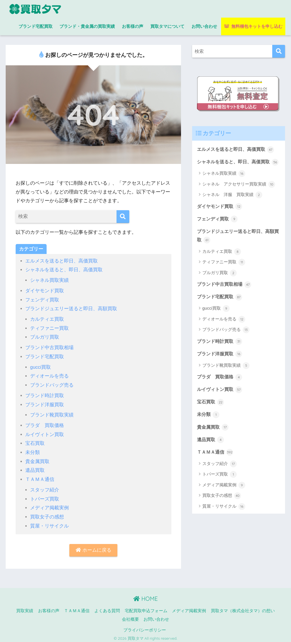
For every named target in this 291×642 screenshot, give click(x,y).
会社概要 (130, 616)
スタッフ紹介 (44, 487)
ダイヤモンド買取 (44, 290)
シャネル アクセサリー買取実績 (238, 193)
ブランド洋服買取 (44, 403)
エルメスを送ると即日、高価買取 (61, 261)
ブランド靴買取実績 (52, 413)
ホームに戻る (93, 547)
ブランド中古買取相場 (49, 346)
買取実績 (24, 608)
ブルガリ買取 (44, 336)
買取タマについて (167, 26)
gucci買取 (40, 366)
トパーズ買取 (44, 496)
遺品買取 (35, 468)
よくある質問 (107, 608)
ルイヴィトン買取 (44, 432)
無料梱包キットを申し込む (253, 26)
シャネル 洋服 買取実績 (232, 204)
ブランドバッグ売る (52, 384)
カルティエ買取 (47, 318)
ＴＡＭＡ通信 (39, 477)
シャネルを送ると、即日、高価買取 (64, 269)
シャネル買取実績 (49, 280)
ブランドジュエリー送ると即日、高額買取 (71, 308)
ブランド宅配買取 (35, 26)
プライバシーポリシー (144, 627)
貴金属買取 (37, 459)
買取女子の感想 (47, 514)
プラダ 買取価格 (44, 423)
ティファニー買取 (49, 327)
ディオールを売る (49, 375)
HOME (145, 596)
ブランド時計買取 (44, 394)
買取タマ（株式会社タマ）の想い (243, 608)
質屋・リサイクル (49, 523)
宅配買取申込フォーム (146, 608)
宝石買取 (35, 441)
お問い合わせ (204, 26)
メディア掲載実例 (49, 505)
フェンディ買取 (42, 299)
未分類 (32, 450)
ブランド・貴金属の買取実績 (87, 26)
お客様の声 (132, 26)
